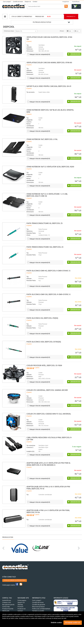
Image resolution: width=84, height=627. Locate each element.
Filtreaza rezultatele (42, 22)
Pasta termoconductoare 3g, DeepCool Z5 (44, 223)
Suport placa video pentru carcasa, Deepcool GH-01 (48, 86)
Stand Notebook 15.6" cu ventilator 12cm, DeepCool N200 (50, 166)
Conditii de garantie (38, 604)
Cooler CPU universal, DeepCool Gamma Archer (47, 390)
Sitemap (20, 604)
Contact (35, 1)
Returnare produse (38, 606)
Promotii (71, 16)
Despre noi (28, 1)
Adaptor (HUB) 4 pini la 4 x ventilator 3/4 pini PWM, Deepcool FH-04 (48, 511)
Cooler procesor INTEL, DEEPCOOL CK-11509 (44, 365)
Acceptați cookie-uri (72, 623)
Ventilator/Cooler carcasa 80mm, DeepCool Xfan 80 (49, 62)
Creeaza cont (6, 602)
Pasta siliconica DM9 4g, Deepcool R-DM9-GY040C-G (48, 270)
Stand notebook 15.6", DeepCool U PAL (42, 139)
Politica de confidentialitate (41, 609)
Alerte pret (5, 611)
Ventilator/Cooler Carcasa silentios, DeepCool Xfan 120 (49, 38)
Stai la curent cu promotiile (14, 580)
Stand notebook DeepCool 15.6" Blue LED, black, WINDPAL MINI (50, 111)
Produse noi (39, 16)
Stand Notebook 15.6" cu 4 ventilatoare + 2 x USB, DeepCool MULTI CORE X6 (46, 195)
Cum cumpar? (7, 1)
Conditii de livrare (18, 1)
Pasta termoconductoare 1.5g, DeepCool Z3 (44, 247)
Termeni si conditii (38, 611)
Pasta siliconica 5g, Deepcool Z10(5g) (42, 318)
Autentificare (6, 600)
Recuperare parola (8, 604)
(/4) (40, 54)
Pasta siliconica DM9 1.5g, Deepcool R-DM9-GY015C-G (48, 294)
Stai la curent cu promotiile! (22, 16)
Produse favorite (7, 609)
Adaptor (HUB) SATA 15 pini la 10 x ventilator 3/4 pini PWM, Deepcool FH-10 (48, 487)
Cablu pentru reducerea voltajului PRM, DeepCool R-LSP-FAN (49, 438)
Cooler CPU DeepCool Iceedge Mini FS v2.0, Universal (48, 414)
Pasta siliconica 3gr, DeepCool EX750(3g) (43, 342)
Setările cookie (56, 623)
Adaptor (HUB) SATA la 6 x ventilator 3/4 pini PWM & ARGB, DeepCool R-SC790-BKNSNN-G (48, 464)
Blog (49, 16)
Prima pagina (22, 600)
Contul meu (6, 606)
